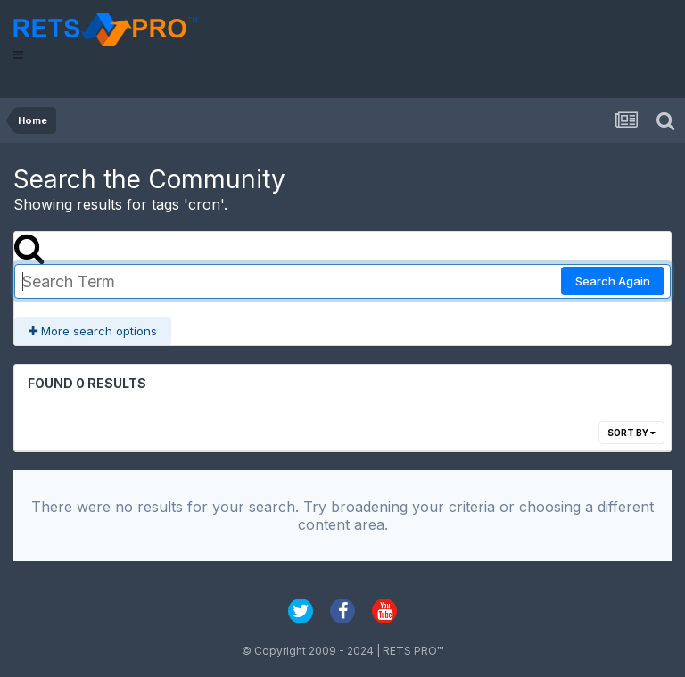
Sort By (631, 432)
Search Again (612, 281)
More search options (93, 331)
